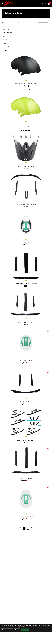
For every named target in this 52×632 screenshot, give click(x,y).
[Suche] (42, 3)
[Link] (2, 3)
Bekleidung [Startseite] (22, 22)
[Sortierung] (26, 32)
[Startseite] (2, 22)
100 (47, 531)
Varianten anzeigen (26, 89)
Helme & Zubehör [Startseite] (31, 22)
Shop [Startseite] (6, 22)
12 (42, 531)
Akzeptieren (24, 629)
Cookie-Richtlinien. (21, 627)
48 (45, 531)
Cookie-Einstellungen (7, 629)
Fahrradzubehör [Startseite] (14, 22)
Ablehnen (17, 629)
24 (43, 531)
